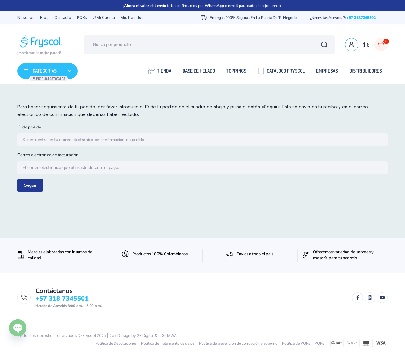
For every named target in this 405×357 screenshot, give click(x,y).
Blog (44, 17)
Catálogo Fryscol (281, 70)
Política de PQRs (296, 343)
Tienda (159, 70)
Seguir (30, 185)
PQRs (82, 17)
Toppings (236, 71)
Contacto (62, 17)
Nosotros (25, 17)
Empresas (327, 71)
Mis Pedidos (132, 17)
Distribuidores (365, 71)
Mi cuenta (104, 18)
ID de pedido (29, 127)
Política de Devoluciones (116, 343)
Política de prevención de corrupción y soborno (238, 343)
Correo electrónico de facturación (47, 155)
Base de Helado (199, 71)
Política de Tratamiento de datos (168, 343)
